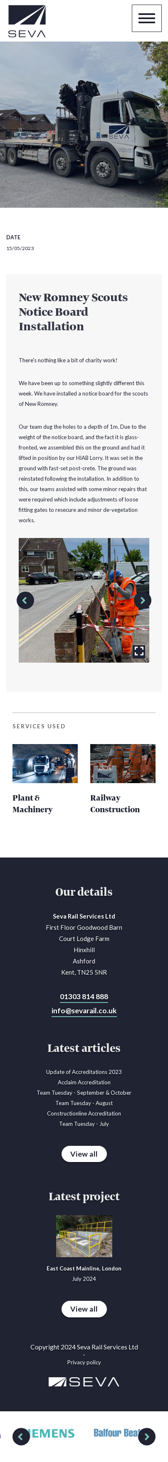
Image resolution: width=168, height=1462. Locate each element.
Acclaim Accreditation (84, 1082)
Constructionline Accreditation (84, 1113)
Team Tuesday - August (84, 1103)
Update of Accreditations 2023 (84, 1072)
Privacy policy (84, 1362)
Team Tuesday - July (84, 1123)
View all (84, 1154)
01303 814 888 (84, 996)
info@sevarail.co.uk (84, 1010)
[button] (25, 600)
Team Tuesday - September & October (84, 1092)
